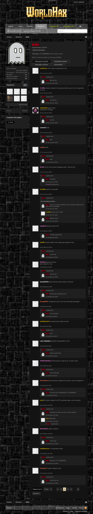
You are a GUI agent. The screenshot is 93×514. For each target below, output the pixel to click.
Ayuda (68, 508)
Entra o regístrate (79, 2)
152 (25, 85)
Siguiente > (36, 493)
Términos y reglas (68, 511)
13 (78, 489)
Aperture (9, 508)
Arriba (81, 508)
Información (58, 65)
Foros (20, 26)
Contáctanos (60, 508)
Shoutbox (30, 26)
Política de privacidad (81, 511)
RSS (85, 508)
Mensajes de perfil (41, 61)
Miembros (41, 26)
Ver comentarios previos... (48, 201)
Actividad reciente (15, 31)
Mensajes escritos (41, 65)
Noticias (10, 26)
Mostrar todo (23, 104)
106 (26, 78)
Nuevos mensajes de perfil (31, 31)
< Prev (46, 489)
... (43, 31)
